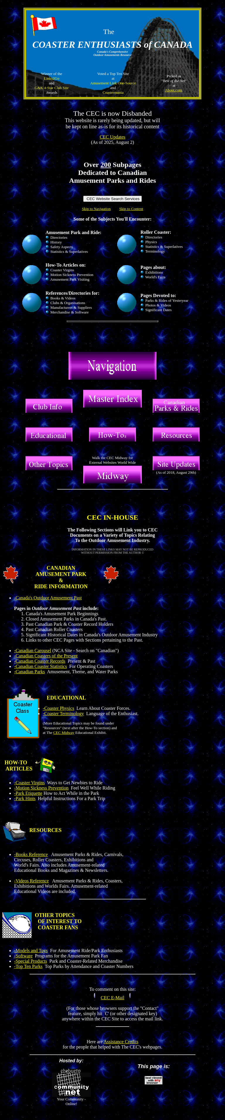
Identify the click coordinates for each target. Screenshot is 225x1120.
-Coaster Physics (58, 708)
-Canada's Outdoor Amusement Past (48, 597)
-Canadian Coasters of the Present (46, 655)
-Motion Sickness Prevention (41, 787)
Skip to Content (131, 209)
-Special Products (30, 961)
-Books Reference (31, 854)
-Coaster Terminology (63, 713)
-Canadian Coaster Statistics (40, 666)
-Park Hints (24, 798)
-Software (23, 955)
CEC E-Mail (112, 997)
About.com (173, 90)
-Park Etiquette (28, 793)
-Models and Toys (31, 950)
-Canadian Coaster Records (39, 661)
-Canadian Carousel (32, 650)
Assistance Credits (121, 1041)
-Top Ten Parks (28, 966)
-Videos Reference (31, 880)
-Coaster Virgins (29, 782)
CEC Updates (112, 136)
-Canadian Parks (29, 671)
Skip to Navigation (96, 209)
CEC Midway (63, 732)
